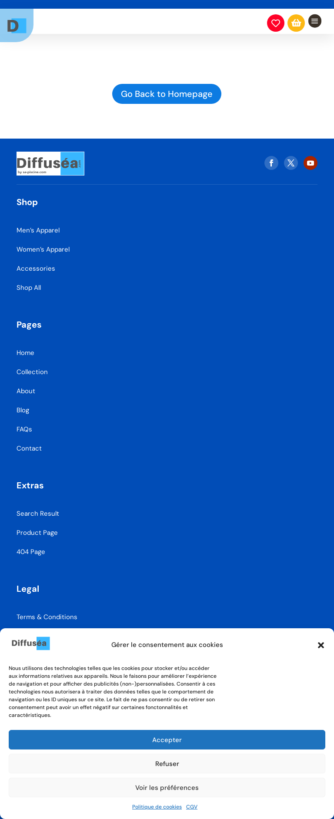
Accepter (167, 740)
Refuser (167, 763)
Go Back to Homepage (167, 93)
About (26, 385)
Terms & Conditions (47, 611)
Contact (29, 442)
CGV (191, 806)
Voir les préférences (167, 787)
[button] (321, 645)
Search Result (38, 507)
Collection (32, 365)
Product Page (37, 526)
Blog (23, 404)
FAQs (24, 423)
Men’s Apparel (38, 224)
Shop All (29, 281)
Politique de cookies (157, 806)
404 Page (31, 545)
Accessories (36, 262)
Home (25, 346)
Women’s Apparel (43, 243)
